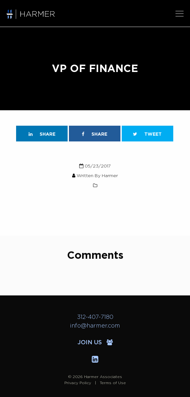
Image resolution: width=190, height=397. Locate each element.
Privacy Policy (77, 383)
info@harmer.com (95, 326)
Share (42, 134)
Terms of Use (113, 383)
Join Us (95, 343)
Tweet (147, 134)
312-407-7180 (95, 317)
